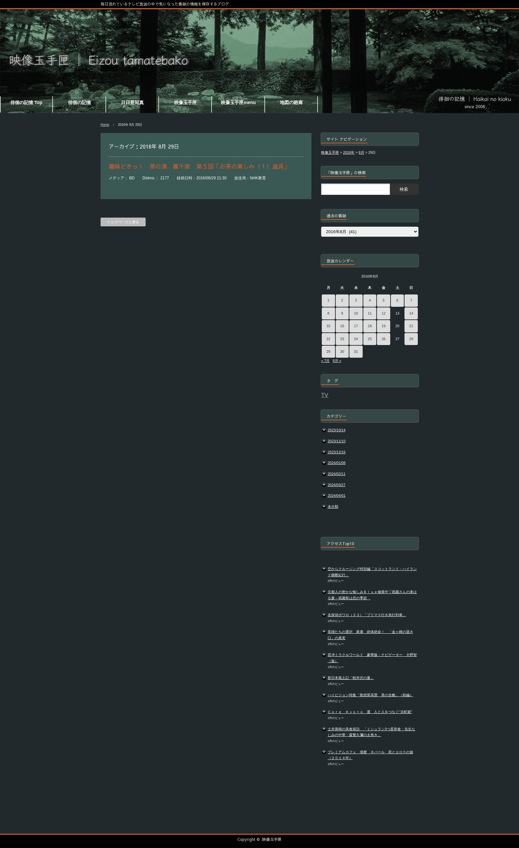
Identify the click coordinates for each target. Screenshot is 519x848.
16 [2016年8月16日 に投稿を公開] (342, 326)
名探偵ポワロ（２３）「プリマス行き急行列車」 (367, 615)
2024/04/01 (336, 495)
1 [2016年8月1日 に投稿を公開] (328, 300)
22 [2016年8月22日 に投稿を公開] (328, 339)
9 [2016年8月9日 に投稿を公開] (342, 313)
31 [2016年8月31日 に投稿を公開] (356, 351)
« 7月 (325, 361)
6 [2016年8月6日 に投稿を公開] (397, 300)
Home (105, 124)
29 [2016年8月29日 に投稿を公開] (328, 351)
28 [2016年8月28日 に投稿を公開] (411, 339)
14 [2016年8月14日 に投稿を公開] (411, 313)
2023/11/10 (336, 441)
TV (324, 395)
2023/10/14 (336, 430)
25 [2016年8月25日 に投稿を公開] (370, 339)
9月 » (336, 361)
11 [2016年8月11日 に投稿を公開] (370, 313)
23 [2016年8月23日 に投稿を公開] (342, 339)
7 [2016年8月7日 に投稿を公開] (411, 300)
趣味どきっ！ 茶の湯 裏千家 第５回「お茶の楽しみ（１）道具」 (199, 166)
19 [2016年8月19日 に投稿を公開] (383, 326)
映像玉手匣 (272, 839)
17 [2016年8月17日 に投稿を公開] (356, 326)
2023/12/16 (336, 452)
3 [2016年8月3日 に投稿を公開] (356, 300)
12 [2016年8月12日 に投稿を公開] (383, 313)
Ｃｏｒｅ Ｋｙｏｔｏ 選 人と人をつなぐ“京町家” (370, 712)
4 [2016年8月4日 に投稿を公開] (370, 300)
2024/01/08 (336, 463)
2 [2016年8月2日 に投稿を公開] (342, 300)
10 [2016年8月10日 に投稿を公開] (356, 313)
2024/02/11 (336, 474)
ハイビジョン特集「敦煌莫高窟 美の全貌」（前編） (370, 695)
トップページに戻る (123, 222)
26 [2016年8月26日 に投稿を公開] (383, 339)
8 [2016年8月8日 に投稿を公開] (328, 313)
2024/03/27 (336, 485)
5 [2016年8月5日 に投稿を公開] (383, 300)
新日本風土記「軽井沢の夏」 (351, 678)
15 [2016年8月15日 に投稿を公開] (328, 326)
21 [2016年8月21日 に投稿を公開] (411, 326)
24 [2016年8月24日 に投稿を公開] (356, 339)
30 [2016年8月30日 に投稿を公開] (342, 351)
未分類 (333, 506)
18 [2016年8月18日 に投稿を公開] (370, 326)
